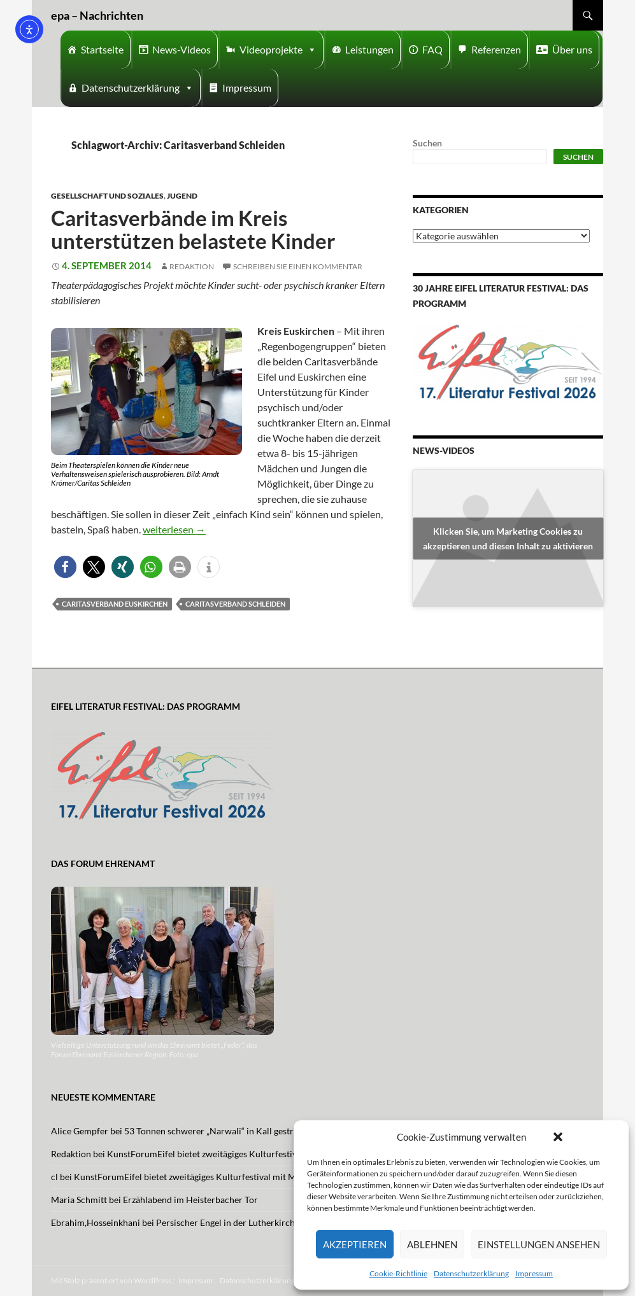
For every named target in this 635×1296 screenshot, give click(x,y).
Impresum (195, 1280)
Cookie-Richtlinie (398, 1273)
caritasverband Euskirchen (115, 604)
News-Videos (181, 49)
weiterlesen (174, 529)
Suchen (427, 142)
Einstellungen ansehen (539, 1244)
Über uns (572, 49)
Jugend (182, 196)
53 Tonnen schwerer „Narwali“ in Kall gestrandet (220, 1130)
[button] (558, 1136)
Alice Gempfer (79, 1130)
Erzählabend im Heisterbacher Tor (190, 1199)
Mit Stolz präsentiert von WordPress (111, 1280)
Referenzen (496, 49)
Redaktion (191, 266)
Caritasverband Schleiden (235, 604)
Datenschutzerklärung (471, 1273)
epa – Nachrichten (97, 15)
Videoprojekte (278, 50)
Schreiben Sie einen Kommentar (297, 266)
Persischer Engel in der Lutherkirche (227, 1222)
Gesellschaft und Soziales (107, 196)
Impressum (534, 1273)
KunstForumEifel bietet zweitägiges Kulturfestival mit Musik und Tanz (244, 1153)
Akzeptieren (355, 1244)
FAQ (432, 49)
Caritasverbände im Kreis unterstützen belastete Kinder (193, 229)
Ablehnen (432, 1244)
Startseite (102, 49)
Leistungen (369, 49)
